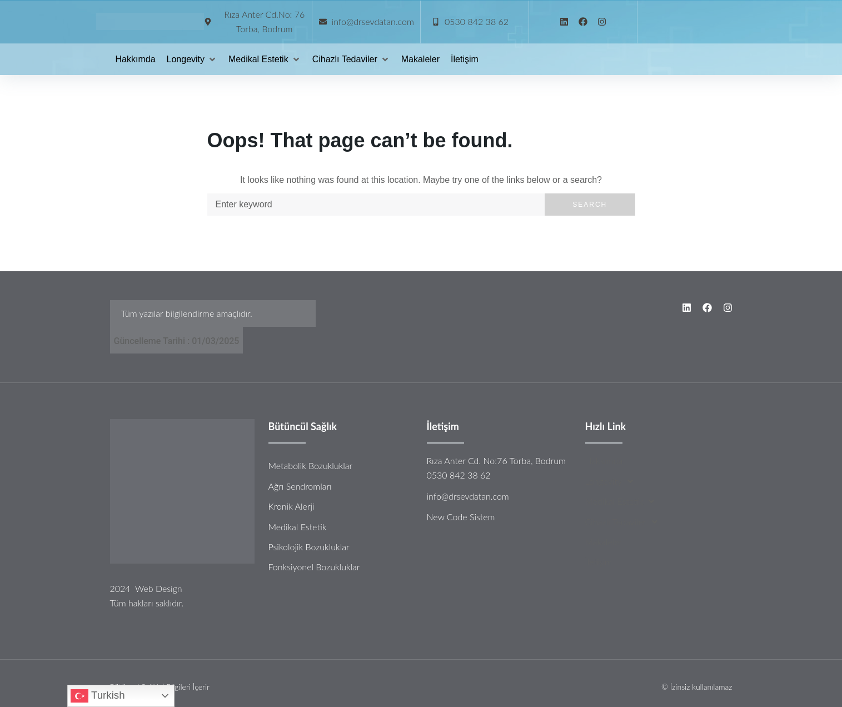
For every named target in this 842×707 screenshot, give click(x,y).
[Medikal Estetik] (265, 59)
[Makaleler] (420, 59)
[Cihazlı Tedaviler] (351, 59)
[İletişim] (464, 59)
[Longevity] (192, 59)
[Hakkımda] (135, 59)
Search (589, 204)
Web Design (158, 588)
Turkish (97, 696)
